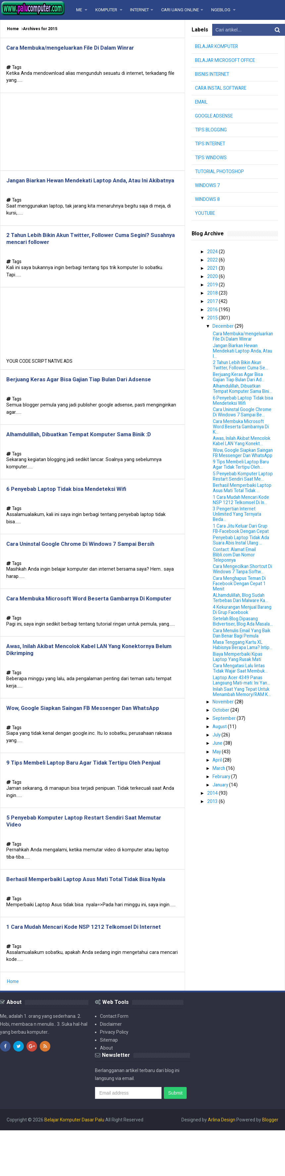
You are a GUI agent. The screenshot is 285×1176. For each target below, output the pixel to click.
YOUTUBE (205, 213)
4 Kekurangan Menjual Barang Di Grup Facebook (239, 629)
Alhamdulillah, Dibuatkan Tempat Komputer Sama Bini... (239, 395)
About (106, 1093)
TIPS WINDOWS (211, 157)
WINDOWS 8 (207, 199)
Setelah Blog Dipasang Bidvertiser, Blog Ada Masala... (236, 643)
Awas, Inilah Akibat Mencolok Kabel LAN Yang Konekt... (243, 450)
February (222, 804)
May (218, 780)
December (224, 324)
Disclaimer (111, 1069)
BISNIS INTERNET (213, 74)
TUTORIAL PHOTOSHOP (220, 171)
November (224, 731)
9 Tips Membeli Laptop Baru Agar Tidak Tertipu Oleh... (242, 478)
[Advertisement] (92, 134)
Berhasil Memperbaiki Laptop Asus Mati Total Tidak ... (243, 507)
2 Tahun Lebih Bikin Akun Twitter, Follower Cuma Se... (241, 368)
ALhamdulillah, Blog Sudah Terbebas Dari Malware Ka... (241, 617)
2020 (213, 275)
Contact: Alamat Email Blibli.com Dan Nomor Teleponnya (236, 574)
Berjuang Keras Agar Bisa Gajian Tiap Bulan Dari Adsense (84, 394)
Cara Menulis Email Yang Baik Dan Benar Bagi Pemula (243, 657)
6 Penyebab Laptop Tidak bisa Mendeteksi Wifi (70, 507)
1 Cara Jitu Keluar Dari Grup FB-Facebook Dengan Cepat (242, 547)
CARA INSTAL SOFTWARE (222, 88)
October (222, 739)
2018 (213, 292)
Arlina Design (221, 1165)
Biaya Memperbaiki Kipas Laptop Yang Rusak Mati (239, 686)
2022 (213, 259)
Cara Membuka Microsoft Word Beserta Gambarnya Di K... (242, 435)
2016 (213, 308)
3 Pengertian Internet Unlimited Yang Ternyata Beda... (238, 533)
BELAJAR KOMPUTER (218, 46)
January (222, 812)
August (221, 756)
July (217, 764)
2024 (213, 251)
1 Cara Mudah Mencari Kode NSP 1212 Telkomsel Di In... (242, 519)
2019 (213, 284)
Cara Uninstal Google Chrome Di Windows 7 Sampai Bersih (86, 563)
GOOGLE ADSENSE (214, 115)
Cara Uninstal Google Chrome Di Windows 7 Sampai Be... (243, 421)
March (220, 796)
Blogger (270, 1165)
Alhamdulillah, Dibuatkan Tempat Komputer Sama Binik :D (86, 450)
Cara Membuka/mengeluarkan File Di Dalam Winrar (76, 48)
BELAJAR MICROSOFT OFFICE (226, 60)
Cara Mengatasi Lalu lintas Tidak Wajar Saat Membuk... (242, 698)
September (225, 747)
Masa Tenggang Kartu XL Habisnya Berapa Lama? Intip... (239, 672)
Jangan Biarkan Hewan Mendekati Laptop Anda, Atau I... (238, 354)
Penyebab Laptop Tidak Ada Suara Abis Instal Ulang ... (242, 559)
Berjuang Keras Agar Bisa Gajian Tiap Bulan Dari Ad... (240, 380)
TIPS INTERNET (211, 143)
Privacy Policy (114, 1077)
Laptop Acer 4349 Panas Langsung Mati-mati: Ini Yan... (243, 710)
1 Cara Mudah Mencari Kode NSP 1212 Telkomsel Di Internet (89, 971)
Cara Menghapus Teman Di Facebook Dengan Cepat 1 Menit (241, 603)
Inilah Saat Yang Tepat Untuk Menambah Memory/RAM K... (243, 722)
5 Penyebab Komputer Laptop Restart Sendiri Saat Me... (241, 493)
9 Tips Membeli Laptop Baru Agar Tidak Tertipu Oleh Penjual (89, 795)
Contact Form (114, 1061)
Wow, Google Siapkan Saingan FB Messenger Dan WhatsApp (88, 739)
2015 (213, 316)
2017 (213, 300)
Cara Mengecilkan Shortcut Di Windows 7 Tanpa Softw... (243, 588)
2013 (213, 828)
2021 (213, 267)
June (218, 772)
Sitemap (109, 1085)
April (218, 788)
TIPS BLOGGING (211, 129)
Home (13, 28)
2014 (213, 820)
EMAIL (201, 102)
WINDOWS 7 (207, 185)
